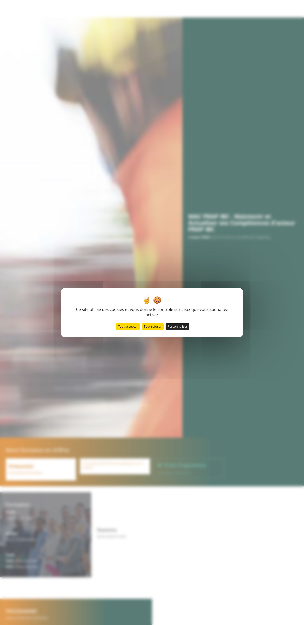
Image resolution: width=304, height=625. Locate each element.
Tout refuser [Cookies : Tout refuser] (153, 326)
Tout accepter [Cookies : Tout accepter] (128, 326)
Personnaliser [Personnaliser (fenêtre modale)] (177, 326)
